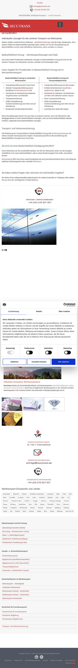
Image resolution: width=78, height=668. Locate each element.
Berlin (24, 511)
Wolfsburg (57, 507)
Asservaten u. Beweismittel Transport (15, 570)
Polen (64, 494)
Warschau (60, 511)
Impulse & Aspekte (56, 660)
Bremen (32, 507)
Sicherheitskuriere (20, 90)
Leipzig (39, 511)
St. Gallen (12, 497)
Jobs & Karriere (55, 15)
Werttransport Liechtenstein (12, 598)
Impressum (8, 660)
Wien (62, 497)
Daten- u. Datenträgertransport (13, 535)
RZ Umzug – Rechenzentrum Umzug (15, 531)
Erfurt (45, 511)
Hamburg (66, 507)
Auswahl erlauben (39, 362)
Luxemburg (50, 494)
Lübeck (5, 511)
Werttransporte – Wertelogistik (13, 584)
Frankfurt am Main (16, 501)
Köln (36, 504)
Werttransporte (7, 159)
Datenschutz (18, 660)
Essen (58, 504)
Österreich (16, 494)
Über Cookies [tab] (64, 311)
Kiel (11, 511)
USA (70, 494)
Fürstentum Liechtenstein (37, 494)
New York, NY (69, 511)
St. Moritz (20, 497)
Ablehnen (14, 362)
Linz (68, 497)
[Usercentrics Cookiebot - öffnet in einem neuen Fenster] (65, 304)
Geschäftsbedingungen (32, 660)
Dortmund (66, 504)
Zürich (5, 497)
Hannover (40, 507)
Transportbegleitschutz (10, 567)
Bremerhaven (23, 507)
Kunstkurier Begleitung (10, 615)
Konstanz (66, 501)
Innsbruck (42, 497)
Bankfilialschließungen (43, 42)
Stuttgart (35, 501)
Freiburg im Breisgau (55, 501)
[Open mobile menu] (60, 24)
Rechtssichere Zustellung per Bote (14, 542)
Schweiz (24, 494)
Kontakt (40, 3)
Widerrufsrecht (70, 663)
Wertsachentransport (61, 133)
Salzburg (50, 497)
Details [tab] (39, 311)
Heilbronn (27, 501)
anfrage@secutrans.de (41, 6)
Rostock (17, 511)
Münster (5, 507)
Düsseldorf (51, 504)
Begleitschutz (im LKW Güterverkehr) (15, 563)
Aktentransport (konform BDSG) (13, 528)
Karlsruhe (43, 501)
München (5, 501)
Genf (27, 497)
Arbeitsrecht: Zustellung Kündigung (14, 539)
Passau (5, 504)
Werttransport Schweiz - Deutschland (15, 591)
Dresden (31, 511)
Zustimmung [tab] (13, 311)
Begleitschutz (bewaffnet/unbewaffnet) (16, 559)
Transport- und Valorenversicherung (15, 626)
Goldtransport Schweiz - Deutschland (15, 595)
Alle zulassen (63, 362)
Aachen (42, 504)
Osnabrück (14, 507)
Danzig (52, 511)
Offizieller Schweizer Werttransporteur (22, 382)
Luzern (34, 497)
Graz (57, 497)
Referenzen (37, 161)
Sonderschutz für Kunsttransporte (14, 612)
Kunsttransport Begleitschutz (12, 619)
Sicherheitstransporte (10, 556)
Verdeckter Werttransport (11, 587)
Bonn (30, 504)
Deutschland (6, 494)
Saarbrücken (22, 504)
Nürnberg (13, 504)
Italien (58, 494)
